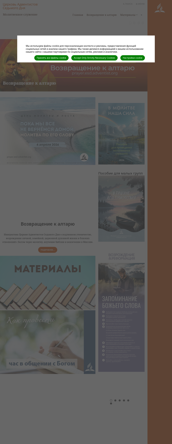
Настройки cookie (132, 57)
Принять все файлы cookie (51, 57)
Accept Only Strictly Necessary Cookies (94, 57)
